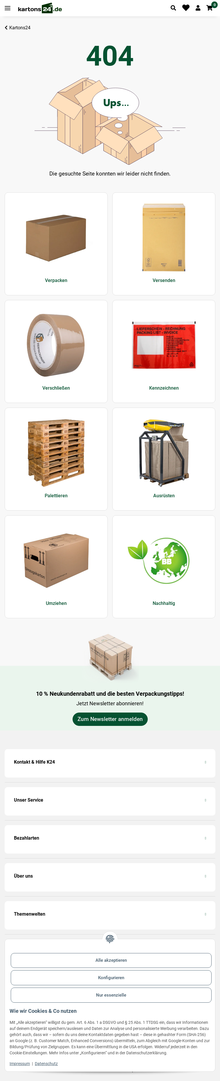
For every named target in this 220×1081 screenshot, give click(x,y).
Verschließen (56, 388)
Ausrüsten (164, 495)
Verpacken (56, 280)
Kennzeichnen (164, 388)
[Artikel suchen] (173, 8)
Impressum (20, 1063)
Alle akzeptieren (111, 960)
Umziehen (56, 603)
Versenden (164, 280)
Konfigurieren (111, 977)
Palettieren (56, 495)
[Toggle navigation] (7, 8)
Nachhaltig (164, 603)
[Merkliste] (186, 8)
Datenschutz (46, 1063)
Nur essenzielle (111, 995)
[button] (197, 8)
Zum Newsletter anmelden (110, 719)
